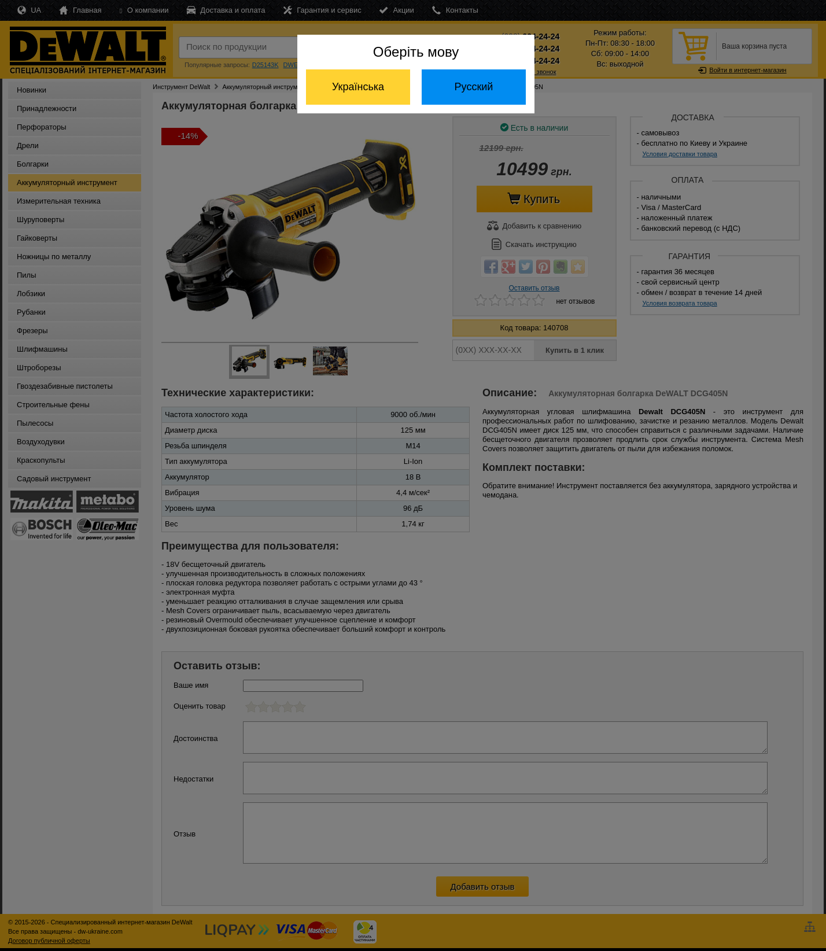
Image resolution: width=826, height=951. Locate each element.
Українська (358, 87)
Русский (474, 87)
